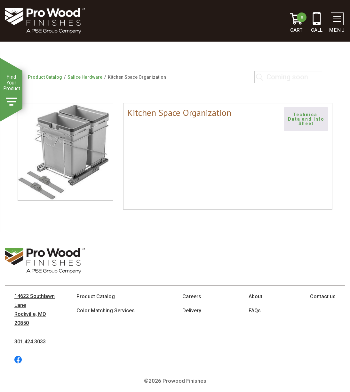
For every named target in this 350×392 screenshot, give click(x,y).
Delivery (191, 311)
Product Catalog (45, 77)
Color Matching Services (105, 311)
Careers (191, 296)
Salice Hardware (85, 77)
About (255, 296)
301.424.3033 (30, 342)
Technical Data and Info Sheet (307, 119)
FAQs (255, 311)
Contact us (323, 296)
